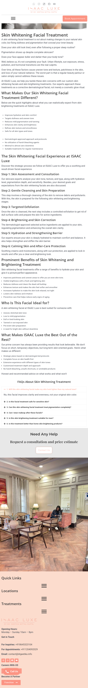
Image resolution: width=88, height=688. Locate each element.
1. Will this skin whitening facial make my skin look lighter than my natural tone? (41, 389)
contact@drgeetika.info (20, 654)
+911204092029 (29, 649)
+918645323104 (24, 644)
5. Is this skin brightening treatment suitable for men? (30, 418)
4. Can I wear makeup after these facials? (25, 413)
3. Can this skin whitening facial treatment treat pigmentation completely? (39, 407)
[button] (44, 389)
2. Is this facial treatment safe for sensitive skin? (28, 401)
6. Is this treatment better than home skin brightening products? (34, 423)
